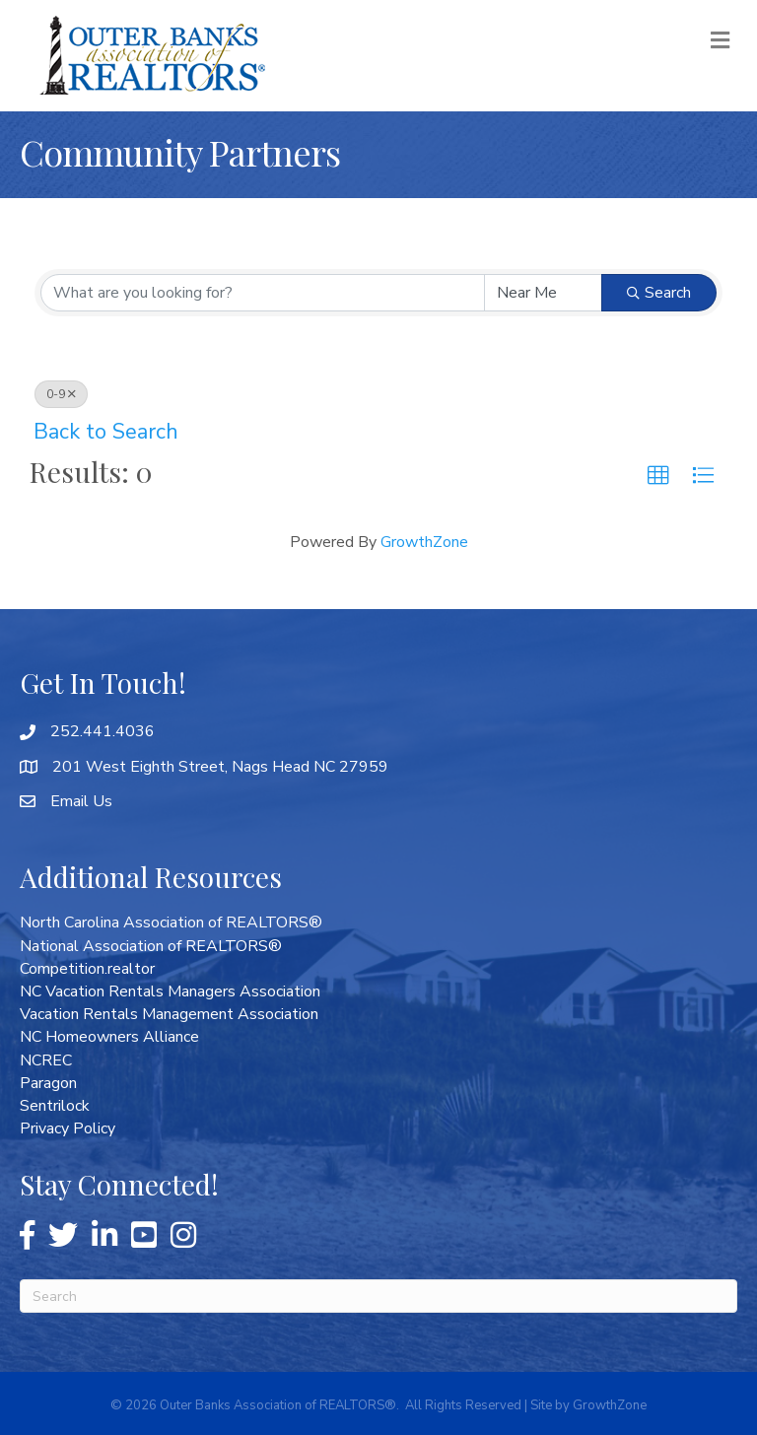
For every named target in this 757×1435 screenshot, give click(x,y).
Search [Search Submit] (659, 293)
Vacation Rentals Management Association (169, 1014)
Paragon (48, 1083)
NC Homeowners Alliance (109, 1037)
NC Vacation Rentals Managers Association (170, 991)
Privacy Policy (67, 1128)
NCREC (46, 1060)
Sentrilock (55, 1106)
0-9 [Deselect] (61, 394)
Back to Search (106, 431)
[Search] (378, 1296)
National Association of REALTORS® (151, 946)
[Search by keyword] (262, 292)
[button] (658, 476)
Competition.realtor (87, 969)
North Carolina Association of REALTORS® (171, 922)
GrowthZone (424, 542)
